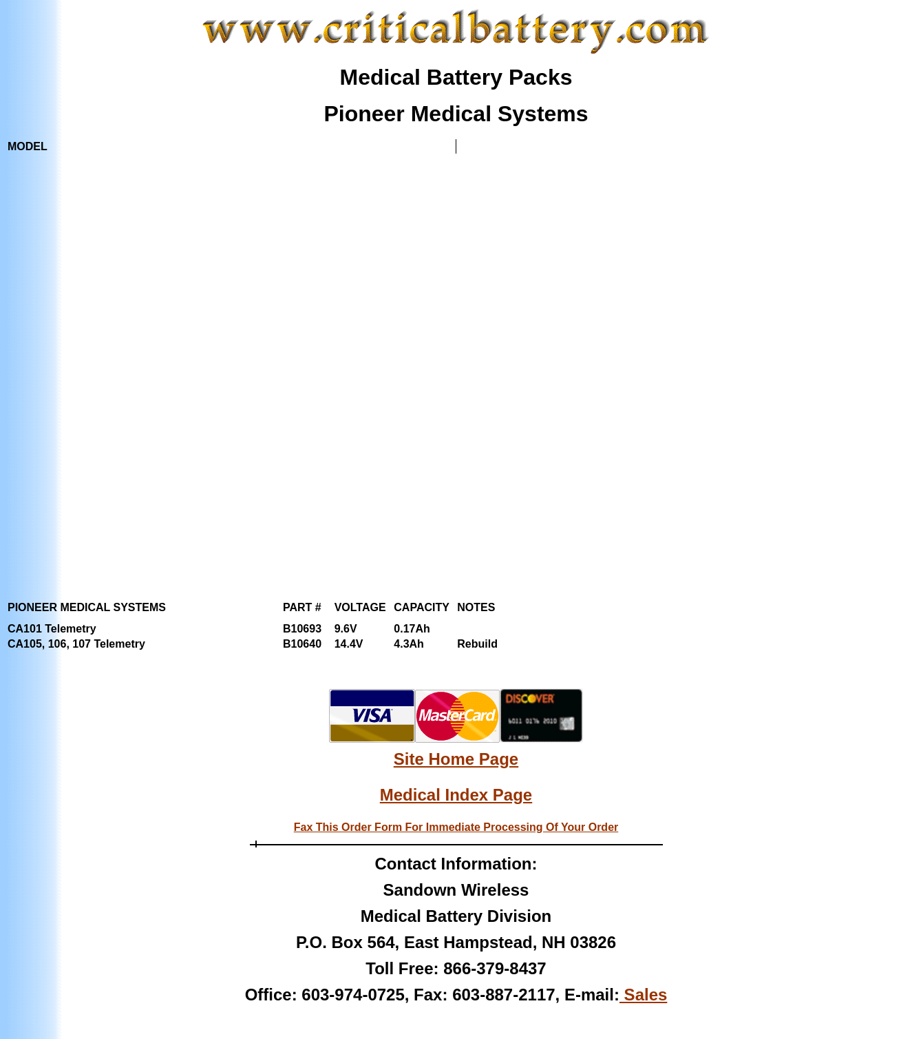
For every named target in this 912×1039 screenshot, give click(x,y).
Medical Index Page (456, 794)
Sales (643, 994)
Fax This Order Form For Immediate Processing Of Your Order (456, 827)
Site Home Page (456, 759)
